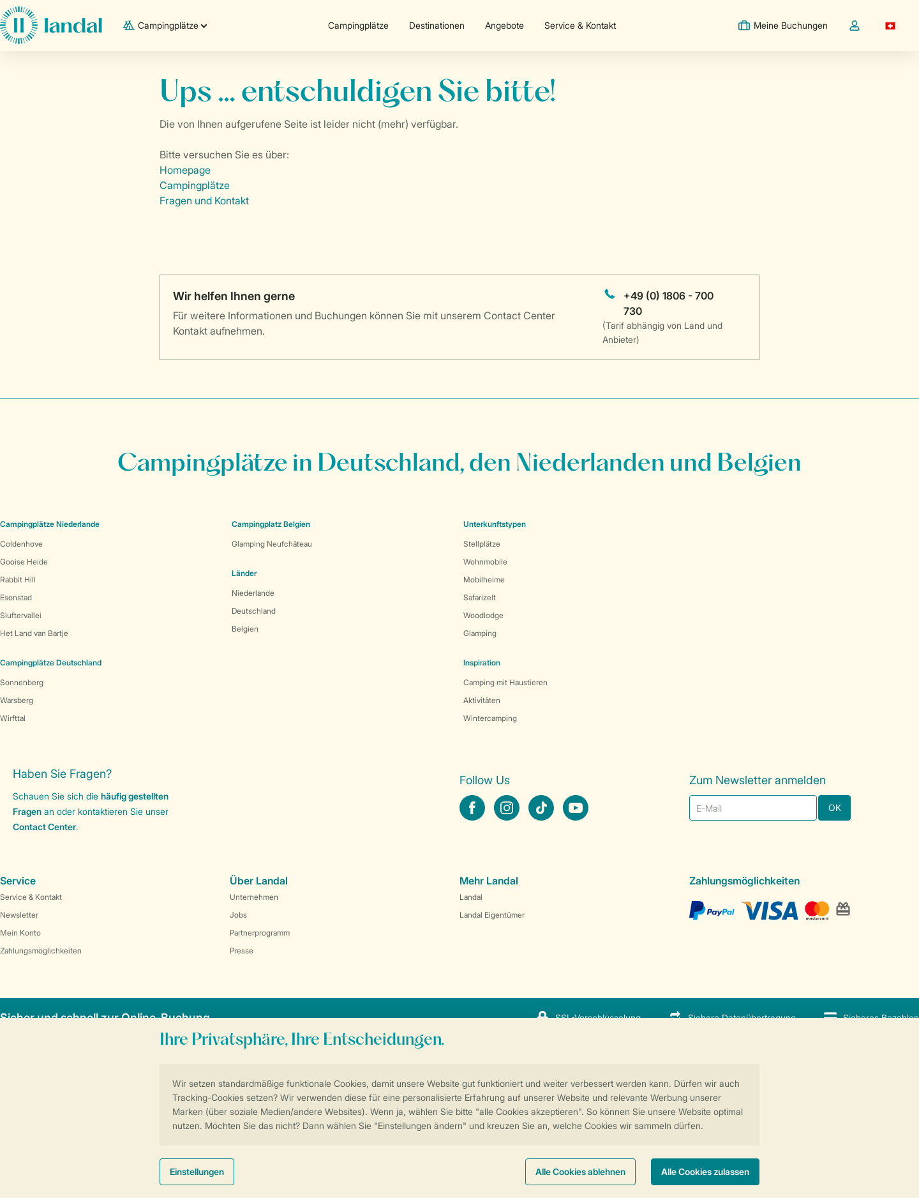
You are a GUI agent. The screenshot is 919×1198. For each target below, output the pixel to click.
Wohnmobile (485, 561)
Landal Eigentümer (492, 915)
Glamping (480, 633)
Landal (470, 897)
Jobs (238, 915)
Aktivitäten (481, 700)
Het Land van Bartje (34, 633)
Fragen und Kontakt (204, 200)
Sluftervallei (20, 615)
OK (834, 807)
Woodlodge (483, 615)
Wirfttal (13, 718)
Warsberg (16, 700)
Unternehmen (254, 897)
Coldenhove (21, 544)
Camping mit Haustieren (505, 682)
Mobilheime (484, 579)
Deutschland (254, 611)
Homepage (185, 169)
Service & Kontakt (580, 25)
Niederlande (253, 593)
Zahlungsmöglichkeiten (41, 950)
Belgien (245, 628)
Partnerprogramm (260, 932)
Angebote (504, 25)
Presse (241, 950)
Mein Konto (20, 932)
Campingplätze (358, 25)
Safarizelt (479, 597)
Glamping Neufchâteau (272, 544)
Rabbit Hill (18, 579)
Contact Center (44, 826)
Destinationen (437, 25)
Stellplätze (481, 544)
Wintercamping (490, 718)
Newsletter (19, 915)
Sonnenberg (21, 682)
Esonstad (16, 597)
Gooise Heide (24, 561)
